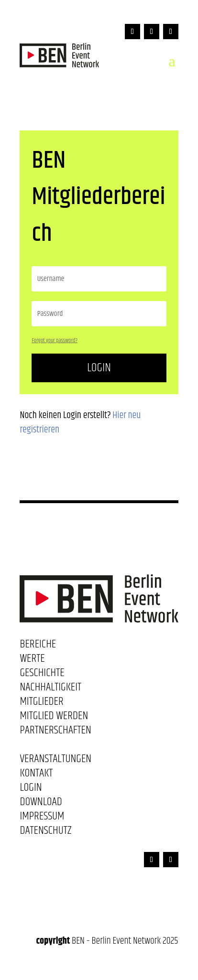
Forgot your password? (54, 340)
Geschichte (42, 674)
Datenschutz (45, 832)
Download (41, 803)
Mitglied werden (54, 717)
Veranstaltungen (55, 760)
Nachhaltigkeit (50, 689)
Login (99, 367)
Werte (32, 660)
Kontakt (36, 775)
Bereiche (38, 646)
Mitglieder (41, 703)
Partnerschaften (55, 732)
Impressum (42, 818)
